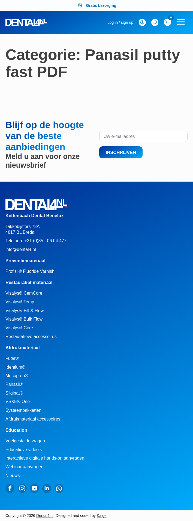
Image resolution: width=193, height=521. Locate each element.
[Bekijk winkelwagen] (167, 22)
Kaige (102, 515)
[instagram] (22, 488)
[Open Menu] (181, 22)
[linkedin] (46, 488)
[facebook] (9, 488)
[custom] (59, 488)
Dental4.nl (44, 515)
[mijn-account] (120, 22)
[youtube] (34, 488)
